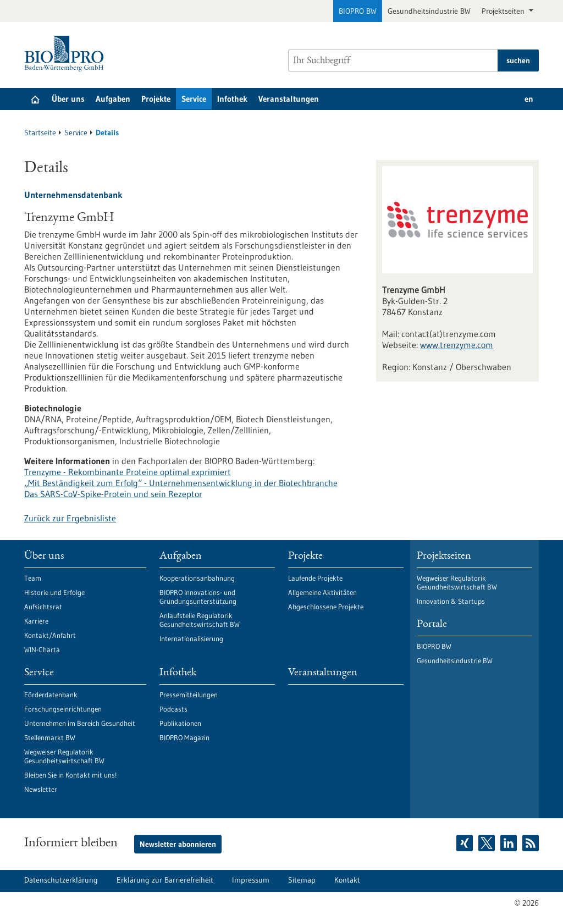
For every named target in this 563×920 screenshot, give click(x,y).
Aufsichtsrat (43, 606)
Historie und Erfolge (54, 592)
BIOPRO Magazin (184, 737)
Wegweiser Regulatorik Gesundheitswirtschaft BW (64, 756)
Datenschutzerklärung (61, 880)
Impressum (250, 880)
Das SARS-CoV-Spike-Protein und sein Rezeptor (113, 493)
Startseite (40, 132)
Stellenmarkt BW (49, 737)
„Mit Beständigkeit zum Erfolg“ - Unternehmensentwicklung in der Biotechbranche (181, 482)
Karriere (36, 620)
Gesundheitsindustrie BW (429, 11)
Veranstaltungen (288, 98)
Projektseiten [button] (504, 11)
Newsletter (40, 789)
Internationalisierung (191, 638)
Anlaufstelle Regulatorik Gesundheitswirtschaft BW (199, 620)
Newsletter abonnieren (178, 844)
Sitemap (302, 880)
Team (32, 578)
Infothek (232, 98)
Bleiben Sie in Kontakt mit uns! (70, 774)
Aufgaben (113, 98)
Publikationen (180, 723)
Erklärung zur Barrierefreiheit (165, 880)
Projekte (155, 98)
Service (193, 98)
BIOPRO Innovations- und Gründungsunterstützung (197, 596)
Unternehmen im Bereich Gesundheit (79, 723)
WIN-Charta (42, 649)
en (529, 98)
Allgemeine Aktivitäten (322, 592)
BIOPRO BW (358, 11)
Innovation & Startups (451, 601)
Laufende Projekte (315, 578)
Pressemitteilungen (188, 694)
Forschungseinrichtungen (63, 708)
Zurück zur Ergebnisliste (70, 518)
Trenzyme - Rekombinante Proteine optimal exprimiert (127, 471)
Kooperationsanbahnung (197, 578)
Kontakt (347, 880)
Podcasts (173, 708)
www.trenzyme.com (456, 344)
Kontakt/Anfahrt (50, 635)
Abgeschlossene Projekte (325, 606)
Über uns (68, 98)
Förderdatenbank (51, 694)
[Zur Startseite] (66, 53)
